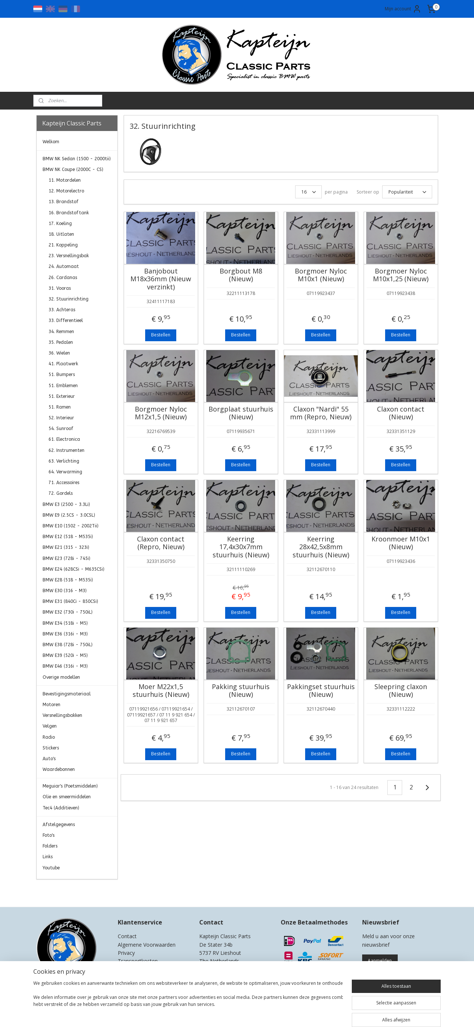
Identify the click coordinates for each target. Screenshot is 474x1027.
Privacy (126, 952)
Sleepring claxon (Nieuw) (400, 691)
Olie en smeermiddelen (67, 796)
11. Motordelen (65, 180)
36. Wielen (59, 353)
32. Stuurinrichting (69, 299)
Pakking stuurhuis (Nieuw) (241, 691)
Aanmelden (380, 960)
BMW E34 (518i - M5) (65, 623)
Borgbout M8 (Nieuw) (240, 275)
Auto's (49, 758)
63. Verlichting (64, 461)
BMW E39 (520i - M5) (65, 655)
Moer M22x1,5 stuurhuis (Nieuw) (160, 691)
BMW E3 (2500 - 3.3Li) (66, 504)
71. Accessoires (64, 482)
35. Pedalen (61, 342)
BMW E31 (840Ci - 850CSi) (70, 601)
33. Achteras (62, 309)
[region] (188, 1002)
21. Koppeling (63, 245)
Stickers (51, 748)
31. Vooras (60, 288)
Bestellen (160, 335)
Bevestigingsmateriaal (67, 694)
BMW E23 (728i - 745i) (66, 558)
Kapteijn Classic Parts (65, 890)
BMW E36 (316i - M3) (65, 634)
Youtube (51, 867)
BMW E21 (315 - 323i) (66, 547)
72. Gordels (61, 493)
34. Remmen (61, 331)
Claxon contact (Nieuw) (400, 413)
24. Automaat (64, 266)
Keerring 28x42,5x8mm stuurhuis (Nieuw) (320, 547)
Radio (49, 737)
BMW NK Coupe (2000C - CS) (73, 169)
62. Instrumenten (66, 450)
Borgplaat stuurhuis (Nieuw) (240, 413)
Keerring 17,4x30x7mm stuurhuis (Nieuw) (240, 547)
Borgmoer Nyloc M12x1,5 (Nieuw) (160, 413)
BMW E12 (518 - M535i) (68, 536)
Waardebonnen (59, 769)
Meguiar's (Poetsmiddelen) (70, 786)
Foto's (48, 835)
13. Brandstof (64, 201)
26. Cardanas (63, 277)
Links (48, 856)
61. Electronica (64, 439)
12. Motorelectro (66, 191)
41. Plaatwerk (63, 363)
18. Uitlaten (61, 234)
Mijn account (403, 8)
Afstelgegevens (59, 824)
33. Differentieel (66, 320)
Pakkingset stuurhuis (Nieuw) (320, 691)
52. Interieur (61, 417)
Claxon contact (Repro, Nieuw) (160, 543)
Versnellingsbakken (62, 715)
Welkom (51, 141)
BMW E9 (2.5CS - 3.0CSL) (69, 515)
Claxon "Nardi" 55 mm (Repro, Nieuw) (320, 413)
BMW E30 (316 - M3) (65, 590)
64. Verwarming (65, 471)
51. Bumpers (62, 374)
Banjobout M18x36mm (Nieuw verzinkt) (160, 279)
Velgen (50, 726)
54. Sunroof (61, 428)
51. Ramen (60, 407)
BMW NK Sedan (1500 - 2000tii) (77, 158)
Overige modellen (61, 677)
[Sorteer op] (406, 192)
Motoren (51, 704)
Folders (50, 846)
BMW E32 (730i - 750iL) (68, 612)
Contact (127, 936)
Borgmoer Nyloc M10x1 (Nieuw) (320, 275)
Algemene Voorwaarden (147, 944)
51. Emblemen (63, 385)
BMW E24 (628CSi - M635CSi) (73, 569)
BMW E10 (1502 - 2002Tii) (71, 525)
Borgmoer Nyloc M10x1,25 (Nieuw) (400, 275)
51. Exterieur (62, 396)
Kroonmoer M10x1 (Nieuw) (400, 543)
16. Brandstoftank (69, 212)
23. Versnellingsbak (69, 255)
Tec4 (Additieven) (61, 807)
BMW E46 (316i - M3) (65, 666)
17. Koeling (60, 223)
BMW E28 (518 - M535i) (68, 580)
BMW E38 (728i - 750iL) (68, 644)
